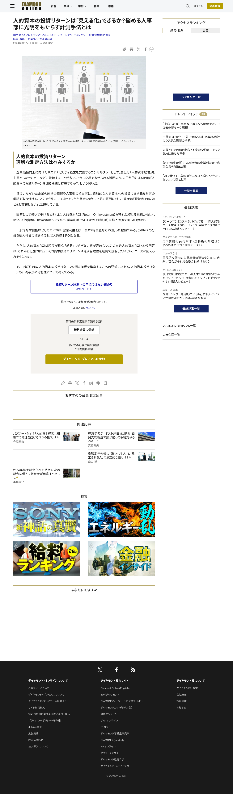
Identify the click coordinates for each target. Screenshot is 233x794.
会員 (205, 30)
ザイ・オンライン (109, 720)
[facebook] (116, 670)
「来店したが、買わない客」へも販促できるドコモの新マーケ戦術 (191, 125)
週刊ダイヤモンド (110, 694)
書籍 (114, 6)
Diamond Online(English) (115, 688)
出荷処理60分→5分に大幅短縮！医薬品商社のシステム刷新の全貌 (191, 138)
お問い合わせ (35, 740)
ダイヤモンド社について (190, 680)
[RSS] (133, 670)
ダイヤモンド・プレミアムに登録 (84, 359)
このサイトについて (38, 688)
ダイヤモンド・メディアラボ (115, 766)
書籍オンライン (109, 714)
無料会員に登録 (84, 329)
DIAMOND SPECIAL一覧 (179, 325)
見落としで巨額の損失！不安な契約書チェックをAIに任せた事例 (191, 151)
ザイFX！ (105, 727)
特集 (99, 6)
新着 (56, 6)
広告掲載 (33, 733)
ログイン (195, 6)
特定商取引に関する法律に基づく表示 (49, 714)
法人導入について (38, 746)
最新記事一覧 (191, 308)
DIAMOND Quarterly (112, 740)
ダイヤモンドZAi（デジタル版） (117, 707)
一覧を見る (191, 190)
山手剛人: (62, 34)
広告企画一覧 (171, 334)
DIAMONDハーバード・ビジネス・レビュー (123, 701)
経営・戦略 (19, 39)
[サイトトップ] (34, 6)
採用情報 (181, 701)
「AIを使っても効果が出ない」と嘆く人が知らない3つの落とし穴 (191, 177)
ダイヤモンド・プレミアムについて (46, 694)
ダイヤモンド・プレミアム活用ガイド (47, 701)
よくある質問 (35, 727)
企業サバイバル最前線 (40, 39)
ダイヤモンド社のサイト (115, 680)
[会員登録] (212, 6)
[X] (100, 670)
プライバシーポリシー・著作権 (44, 720)
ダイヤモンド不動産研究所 (115, 733)
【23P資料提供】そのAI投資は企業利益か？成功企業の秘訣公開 (191, 164)
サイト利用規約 (36, 707)
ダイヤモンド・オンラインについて (48, 680)
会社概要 (181, 694)
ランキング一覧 (191, 97)
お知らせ (181, 707)
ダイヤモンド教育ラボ (112, 759)
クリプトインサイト (111, 753)
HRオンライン (108, 746)
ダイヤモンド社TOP (187, 688)
